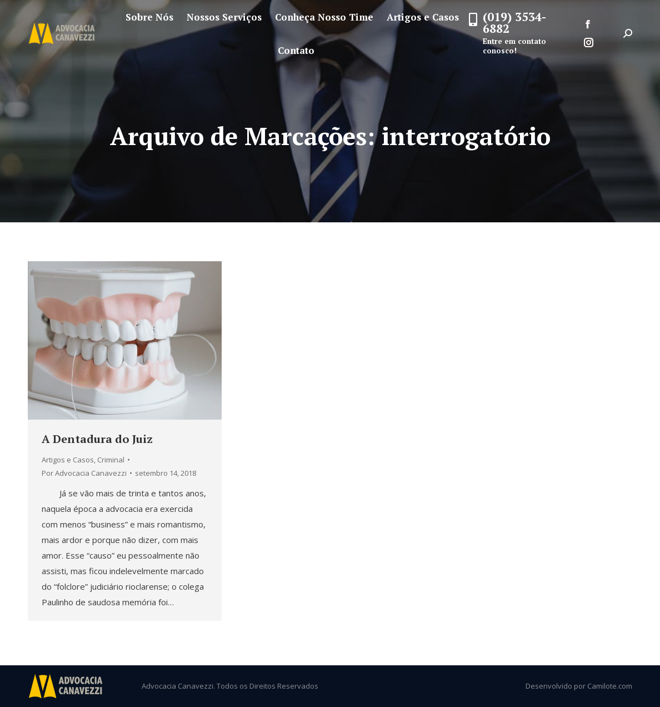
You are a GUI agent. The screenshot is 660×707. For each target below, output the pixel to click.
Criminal (110, 460)
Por (84, 473)
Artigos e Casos (68, 460)
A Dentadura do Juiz (97, 438)
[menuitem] (149, 17)
